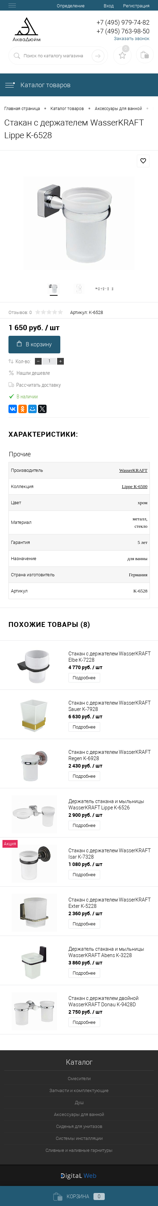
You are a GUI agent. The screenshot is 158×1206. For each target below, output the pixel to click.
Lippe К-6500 (134, 486)
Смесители (79, 1078)
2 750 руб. (85, 1011)
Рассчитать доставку (34, 384)
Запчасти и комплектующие (79, 1090)
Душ (79, 1102)
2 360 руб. (85, 913)
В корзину (34, 344)
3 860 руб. (85, 962)
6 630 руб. (85, 716)
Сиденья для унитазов (79, 1126)
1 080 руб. (85, 864)
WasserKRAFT (133, 470)
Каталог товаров (37, 85)
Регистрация (136, 5)
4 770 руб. (85, 667)
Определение (71, 5)
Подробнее (84, 677)
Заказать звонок (132, 38)
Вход (109, 5)
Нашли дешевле (29, 372)
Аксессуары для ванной (79, 1114)
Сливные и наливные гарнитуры (79, 1150)
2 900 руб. (85, 815)
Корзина (79, 1196)
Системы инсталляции (79, 1138)
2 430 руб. (85, 765)
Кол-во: (23, 361)
